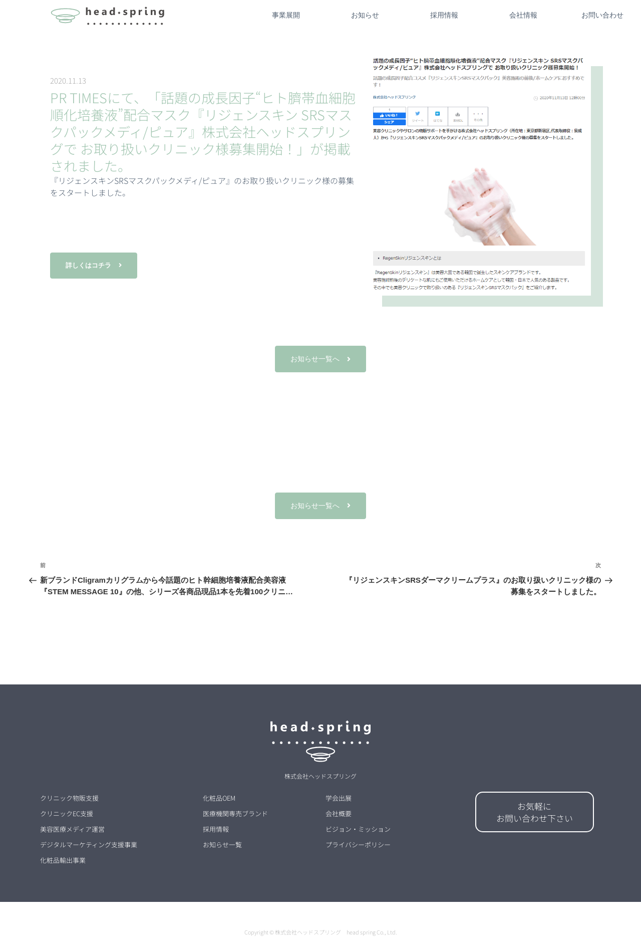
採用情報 (444, 15)
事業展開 (286, 15)
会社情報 (523, 15)
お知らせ (365, 15)
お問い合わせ (602, 15)
